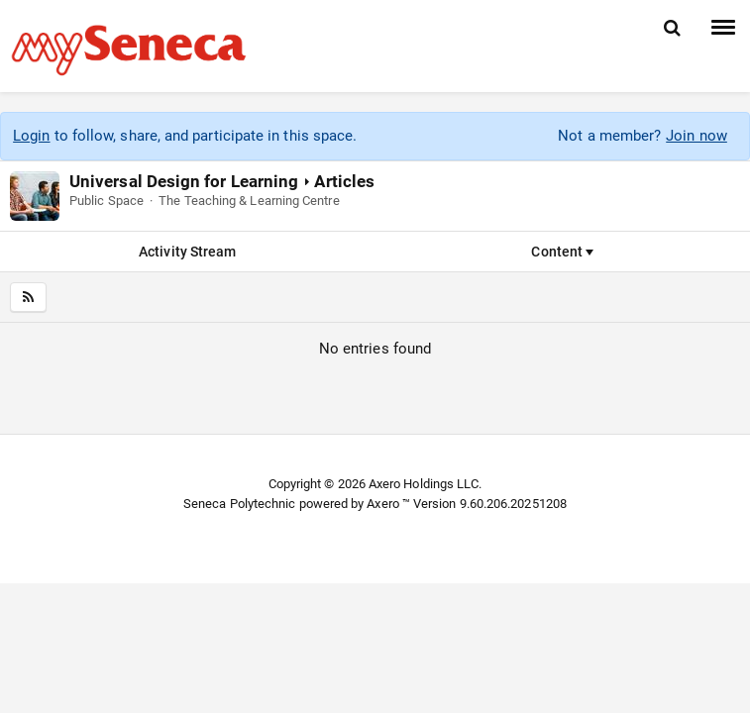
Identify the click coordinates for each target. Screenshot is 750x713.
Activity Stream (187, 251)
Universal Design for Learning (183, 181)
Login (31, 136)
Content (562, 251)
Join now (696, 136)
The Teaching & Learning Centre (249, 200)
